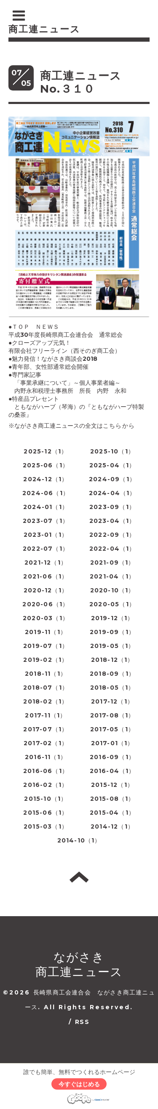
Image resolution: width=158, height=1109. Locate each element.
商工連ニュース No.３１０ (86, 82)
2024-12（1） (45, 479)
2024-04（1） (112, 493)
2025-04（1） (112, 465)
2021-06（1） (45, 576)
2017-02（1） (46, 743)
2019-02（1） (45, 660)
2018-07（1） (45, 687)
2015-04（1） (112, 812)
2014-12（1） (112, 826)
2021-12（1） (45, 562)
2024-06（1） (45, 493)
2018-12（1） (112, 660)
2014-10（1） (79, 840)
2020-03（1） (46, 618)
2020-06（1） (45, 604)
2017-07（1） (45, 729)
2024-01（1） (45, 507)
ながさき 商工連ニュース (79, 964)
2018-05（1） (112, 687)
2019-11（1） (46, 632)
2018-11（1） (46, 673)
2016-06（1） (45, 771)
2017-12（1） (112, 701)
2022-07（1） (46, 548)
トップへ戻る (79, 877)
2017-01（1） (112, 743)
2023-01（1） (46, 535)
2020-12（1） (46, 590)
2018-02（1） (45, 701)
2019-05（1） (112, 646)
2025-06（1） (46, 465)
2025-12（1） (45, 451)
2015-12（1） (112, 785)
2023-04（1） (112, 521)
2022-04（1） (112, 548)
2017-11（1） (45, 715)
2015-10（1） (45, 798)
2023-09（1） (112, 507)
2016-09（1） (112, 757)
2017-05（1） (112, 729)
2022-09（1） (112, 535)
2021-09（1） (112, 562)
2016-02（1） (45, 785)
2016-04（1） (112, 771)
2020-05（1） (112, 604)
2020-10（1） (112, 590)
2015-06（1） (45, 812)
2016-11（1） (46, 757)
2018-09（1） (112, 673)
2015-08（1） (112, 798)
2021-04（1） (112, 576)
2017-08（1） (112, 715)
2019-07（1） (45, 646)
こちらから (119, 425)
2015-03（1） (46, 826)
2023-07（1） (46, 521)
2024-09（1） (112, 479)
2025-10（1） (112, 451)
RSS (82, 1022)
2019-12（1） (112, 618)
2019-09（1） (112, 632)
